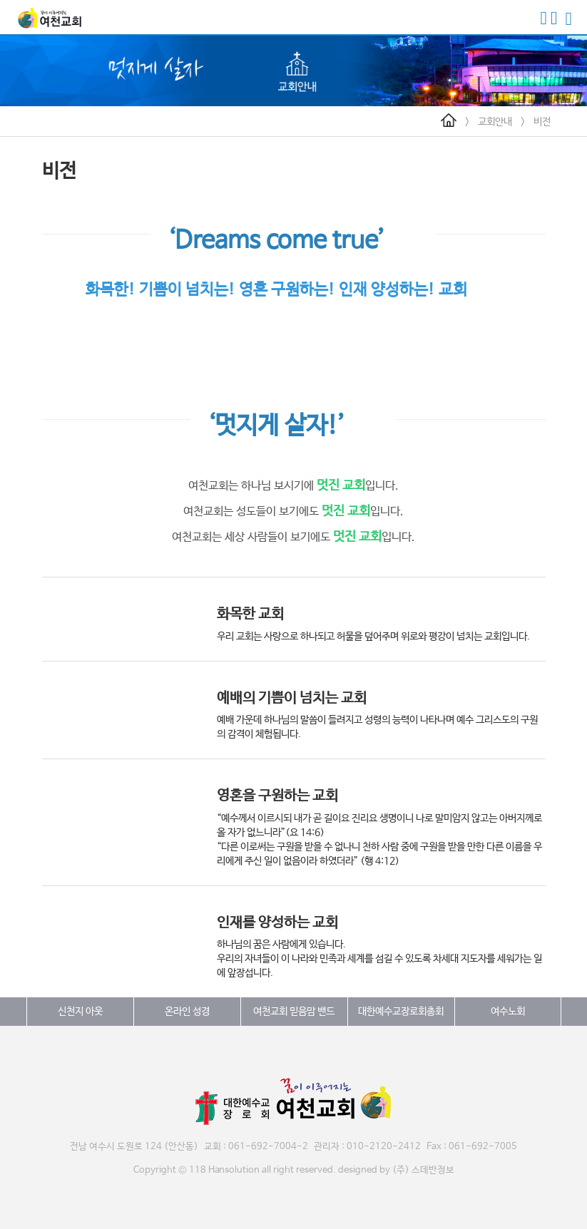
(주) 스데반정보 (423, 1170)
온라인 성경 (187, 1011)
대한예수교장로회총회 (401, 1011)
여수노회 (508, 1011)
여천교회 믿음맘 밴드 (294, 1011)
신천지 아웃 (80, 1011)
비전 (542, 122)
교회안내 (495, 122)
